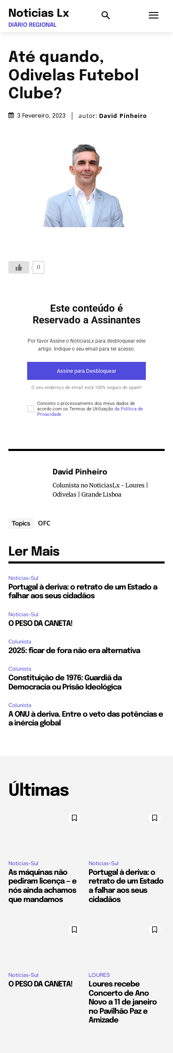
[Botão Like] (18, 267)
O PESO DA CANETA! (40, 624)
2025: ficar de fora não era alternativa (74, 651)
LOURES (99, 975)
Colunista (19, 641)
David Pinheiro (123, 116)
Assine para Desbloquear (86, 371)
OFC (44, 523)
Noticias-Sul (23, 578)
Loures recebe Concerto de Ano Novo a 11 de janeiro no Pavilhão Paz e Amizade (123, 1002)
